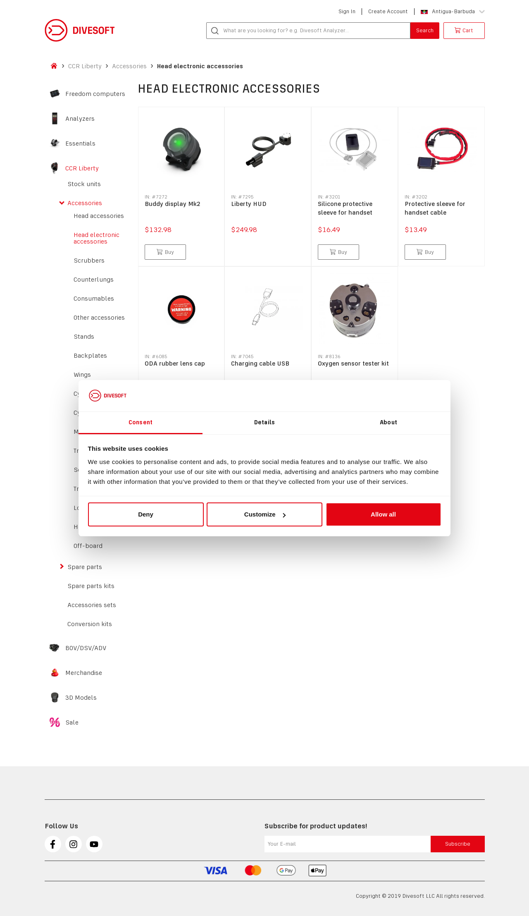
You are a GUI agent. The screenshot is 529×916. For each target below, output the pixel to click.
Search (425, 30)
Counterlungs (94, 279)
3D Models (81, 697)
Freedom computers (95, 94)
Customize (265, 514)
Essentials (80, 143)
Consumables (94, 298)
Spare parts (84, 567)
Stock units (84, 184)
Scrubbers (89, 260)
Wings (82, 374)
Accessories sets (91, 605)
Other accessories (99, 317)
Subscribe (457, 844)
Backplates (90, 355)
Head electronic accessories (200, 65)
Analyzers (80, 118)
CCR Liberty (85, 65)
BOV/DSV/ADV (86, 648)
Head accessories (99, 216)
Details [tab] (264, 422)
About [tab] (388, 422)
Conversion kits (89, 624)
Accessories (129, 65)
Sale (72, 722)
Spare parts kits (90, 586)
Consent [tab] (141, 422)
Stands (84, 336)
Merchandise (83, 673)
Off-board (88, 546)
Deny (145, 514)
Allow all (383, 514)
